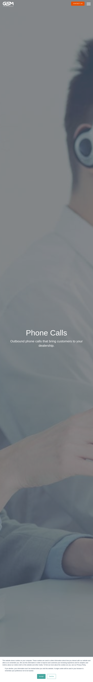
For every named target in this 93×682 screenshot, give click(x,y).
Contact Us (77, 3)
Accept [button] (41, 676)
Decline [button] (51, 676)
